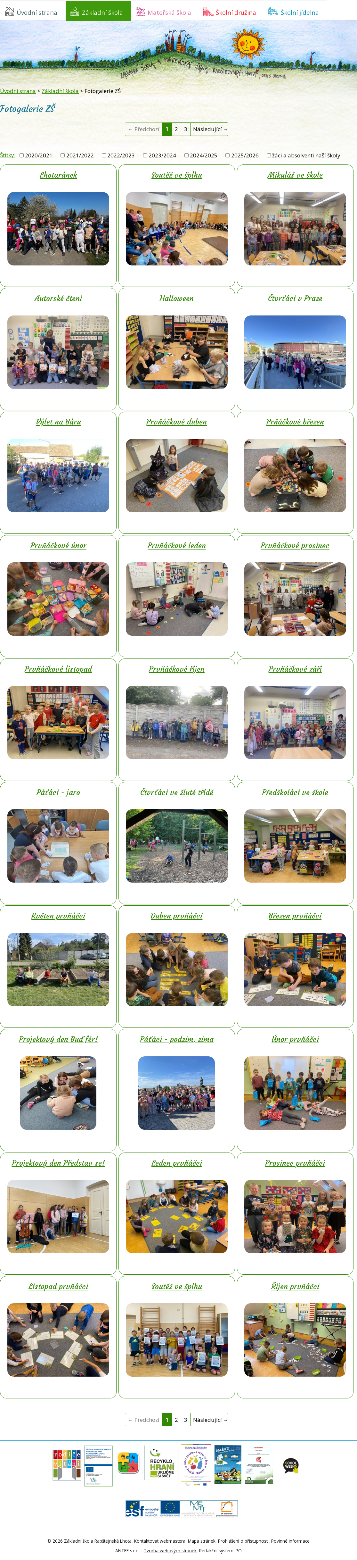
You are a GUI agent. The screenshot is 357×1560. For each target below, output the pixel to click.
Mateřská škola (169, 12)
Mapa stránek (201, 1541)
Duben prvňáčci (176, 915)
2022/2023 (121, 155)
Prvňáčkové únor (58, 545)
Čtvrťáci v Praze (295, 298)
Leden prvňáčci (176, 1163)
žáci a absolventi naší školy (306, 155)
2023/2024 (162, 155)
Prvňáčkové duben (176, 421)
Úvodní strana (37, 12)
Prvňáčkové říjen (177, 669)
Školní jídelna (300, 12)
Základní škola (102, 12)
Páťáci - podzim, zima (177, 1039)
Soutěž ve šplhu (176, 175)
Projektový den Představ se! (58, 1163)
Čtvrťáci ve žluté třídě (176, 792)
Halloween (177, 298)
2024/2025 (203, 155)
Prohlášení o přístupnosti (243, 1541)
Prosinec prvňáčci (295, 1163)
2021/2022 (80, 155)
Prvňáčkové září (295, 669)
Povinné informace (290, 1541)
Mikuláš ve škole (295, 175)
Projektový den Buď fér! (58, 1039)
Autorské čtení (58, 298)
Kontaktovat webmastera (159, 1541)
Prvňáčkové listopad (58, 669)
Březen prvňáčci (295, 915)
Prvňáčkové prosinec (295, 545)
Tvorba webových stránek (170, 1550)
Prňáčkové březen (295, 421)
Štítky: (7, 154)
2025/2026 (245, 155)
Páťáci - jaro (58, 792)
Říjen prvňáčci (295, 1286)
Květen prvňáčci (58, 915)
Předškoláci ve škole (295, 792)
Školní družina (236, 12)
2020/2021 (39, 155)
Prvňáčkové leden (177, 545)
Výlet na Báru (58, 421)
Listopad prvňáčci (58, 1286)
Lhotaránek (58, 175)
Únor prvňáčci (295, 1039)
